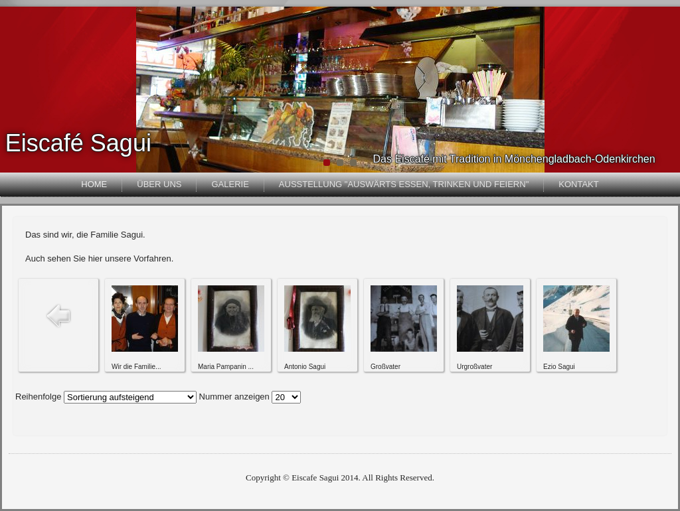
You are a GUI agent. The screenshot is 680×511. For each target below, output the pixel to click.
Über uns (159, 184)
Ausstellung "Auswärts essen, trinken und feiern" (404, 184)
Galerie (229, 184)
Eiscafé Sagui (78, 143)
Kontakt (578, 184)
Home (94, 184)
